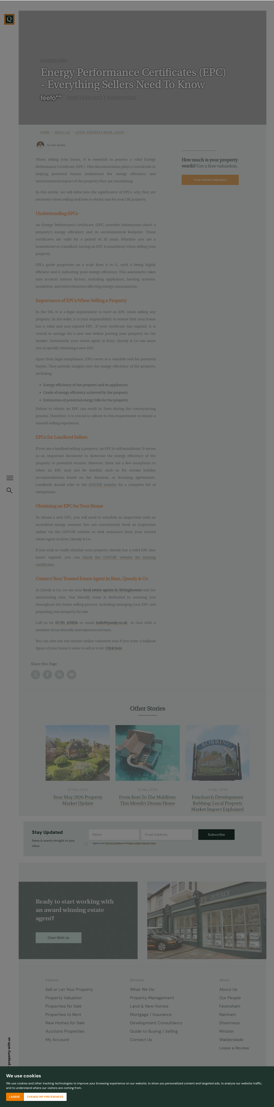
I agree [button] (14, 1096)
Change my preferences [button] (45, 1096)
